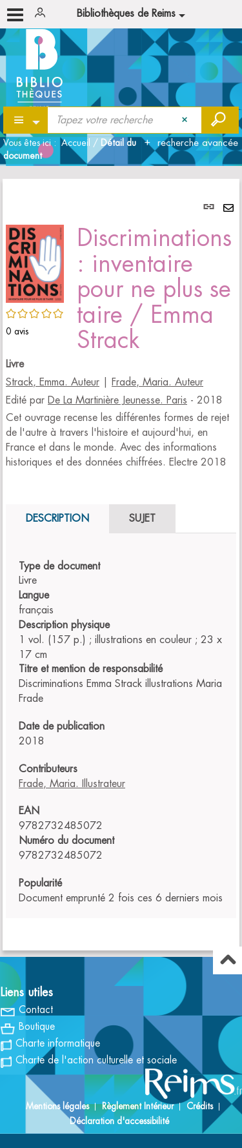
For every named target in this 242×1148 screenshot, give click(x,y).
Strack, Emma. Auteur (52, 382)
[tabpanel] (121, 564)
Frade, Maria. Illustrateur (72, 784)
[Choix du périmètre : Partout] (26, 120)
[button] (35, 262)
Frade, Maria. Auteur (157, 382)
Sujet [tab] (142, 518)
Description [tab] (57, 518)
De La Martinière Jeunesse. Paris (117, 400)
